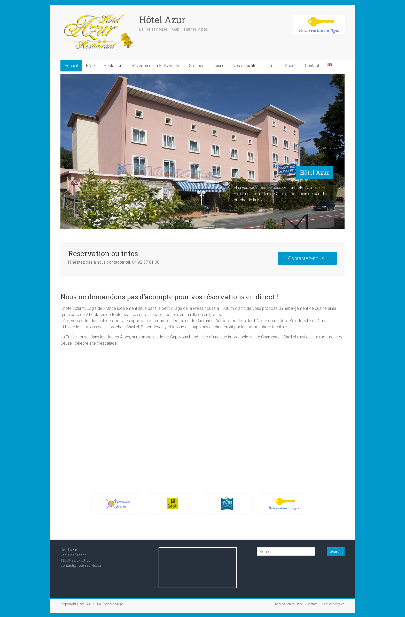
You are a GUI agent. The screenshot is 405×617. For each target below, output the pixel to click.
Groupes (196, 65)
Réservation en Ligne (289, 604)
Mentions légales (333, 604)
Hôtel (91, 65)
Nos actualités (245, 65)
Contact (312, 65)
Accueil (71, 65)
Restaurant (113, 65)
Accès (291, 65)
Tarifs (272, 65)
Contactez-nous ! (307, 258)
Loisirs (218, 65)
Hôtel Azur (162, 19)
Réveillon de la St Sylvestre (156, 65)
